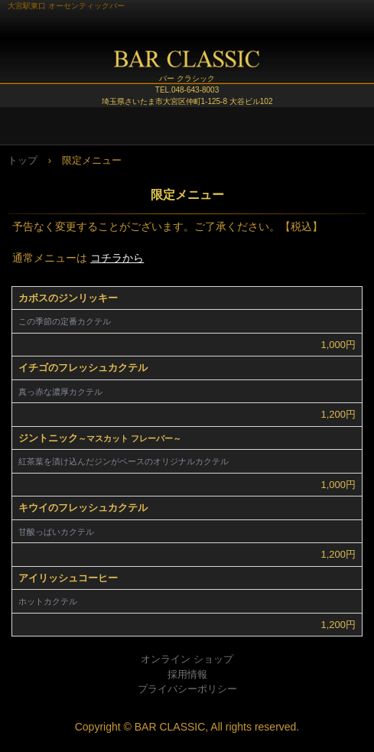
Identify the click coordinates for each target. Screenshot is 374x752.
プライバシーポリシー (187, 689)
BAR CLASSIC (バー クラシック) (187, 65)
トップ (22, 160)
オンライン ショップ (187, 659)
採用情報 (187, 674)
